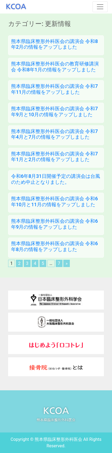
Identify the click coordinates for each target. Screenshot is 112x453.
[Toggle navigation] (100, 6)
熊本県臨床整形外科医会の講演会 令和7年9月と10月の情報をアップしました (54, 111)
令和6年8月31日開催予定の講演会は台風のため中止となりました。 (55, 179)
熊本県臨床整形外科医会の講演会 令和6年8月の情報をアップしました (54, 246)
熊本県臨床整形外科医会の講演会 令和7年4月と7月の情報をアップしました (54, 134)
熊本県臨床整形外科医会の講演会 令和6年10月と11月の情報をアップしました (54, 201)
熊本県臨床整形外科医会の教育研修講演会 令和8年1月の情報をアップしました (55, 66)
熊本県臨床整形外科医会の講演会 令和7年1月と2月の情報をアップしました (54, 156)
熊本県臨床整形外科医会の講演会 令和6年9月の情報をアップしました (54, 224)
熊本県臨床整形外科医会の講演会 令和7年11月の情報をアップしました (54, 89)
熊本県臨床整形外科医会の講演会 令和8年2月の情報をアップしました (54, 44)
